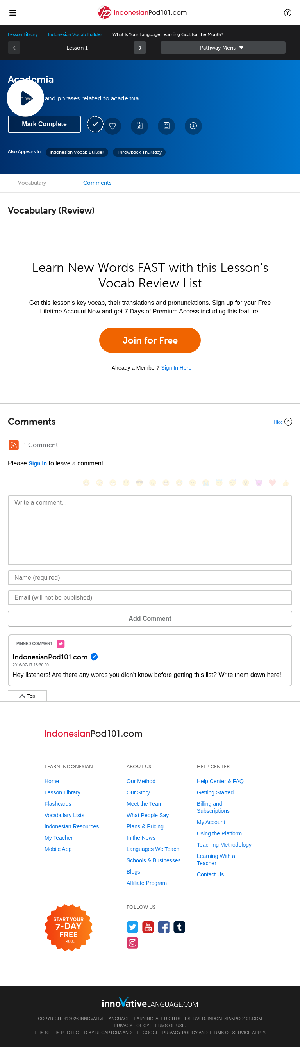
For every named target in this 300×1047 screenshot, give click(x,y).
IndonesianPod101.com (234, 1018)
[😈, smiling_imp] (259, 483)
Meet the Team (144, 804)
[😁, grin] (113, 483)
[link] (140, 47)
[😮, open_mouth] (245, 483)
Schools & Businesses (154, 860)
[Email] (150, 597)
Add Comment (150, 618)
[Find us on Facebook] (164, 927)
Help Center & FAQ (220, 781)
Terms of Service (230, 1032)
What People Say (148, 815)
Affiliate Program (147, 883)
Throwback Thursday (139, 152)
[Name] (150, 577)
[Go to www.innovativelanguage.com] (150, 1002)
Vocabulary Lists (64, 815)
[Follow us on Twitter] (133, 927)
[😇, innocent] (219, 483)
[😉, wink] (192, 483)
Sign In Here (176, 368)
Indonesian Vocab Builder (75, 34)
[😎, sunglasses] (139, 483)
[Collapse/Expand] (150, 421)
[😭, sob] (205, 483)
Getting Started (215, 792)
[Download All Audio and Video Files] (193, 126)
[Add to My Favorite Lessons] (112, 126)
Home (52, 781)
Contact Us (210, 874)
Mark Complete (44, 124)
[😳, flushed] (99, 483)
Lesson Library (23, 34)
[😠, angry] (152, 483)
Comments (97, 183)
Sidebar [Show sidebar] (223, 47)
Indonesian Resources (72, 826)
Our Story (138, 792)
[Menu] (12, 12)
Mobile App (58, 849)
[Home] (142, 18)
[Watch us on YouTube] (148, 927)
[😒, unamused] (126, 483)
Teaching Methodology (224, 845)
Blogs (133, 872)
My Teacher (59, 838)
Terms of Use (169, 1025)
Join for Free (150, 340)
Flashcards (58, 804)
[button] (287, 12)
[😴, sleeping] (232, 483)
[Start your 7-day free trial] (69, 928)
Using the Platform (219, 833)
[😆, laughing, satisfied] (166, 483)
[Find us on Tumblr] (179, 927)
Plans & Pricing (145, 826)
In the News (141, 838)
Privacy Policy (131, 1025)
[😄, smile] (86, 483)
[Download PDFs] (166, 126)
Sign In (38, 463)
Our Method (141, 781)
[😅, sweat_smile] (179, 483)
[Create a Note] (139, 126)
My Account (211, 822)
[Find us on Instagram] (133, 943)
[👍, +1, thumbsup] (285, 483)
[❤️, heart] (272, 483)
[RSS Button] (14, 445)
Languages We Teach (153, 849)
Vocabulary (32, 183)
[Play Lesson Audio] (25, 98)
